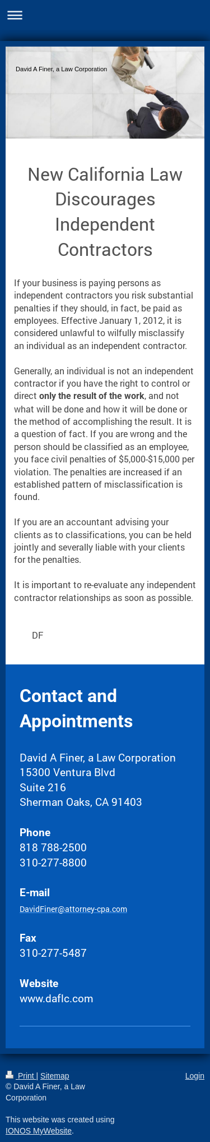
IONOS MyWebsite (39, 1130)
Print (21, 1075)
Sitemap (54, 1075)
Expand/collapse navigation (105, 15)
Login (194, 1075)
